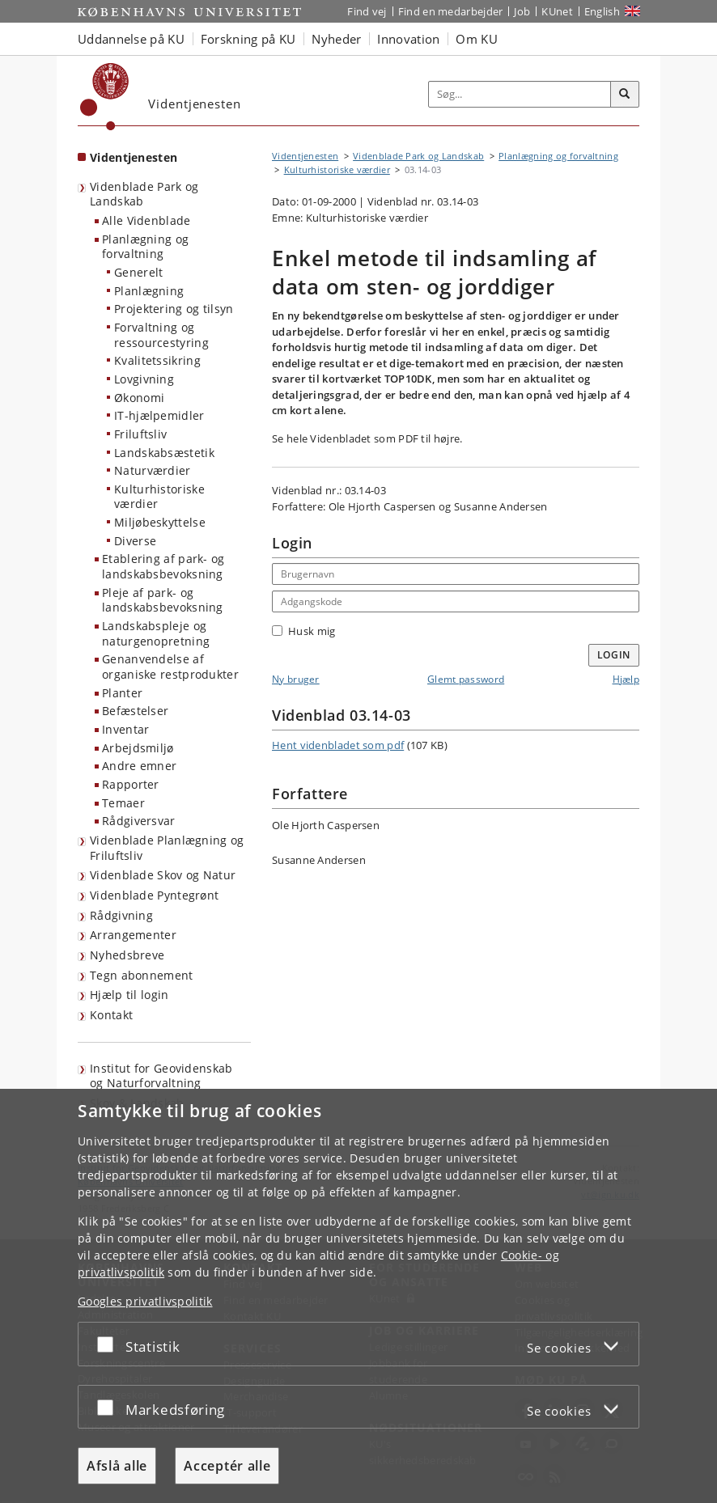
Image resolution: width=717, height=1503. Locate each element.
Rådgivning (121, 915)
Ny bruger (296, 679)
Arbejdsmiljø (138, 748)
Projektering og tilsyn (174, 308)
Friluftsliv (140, 434)
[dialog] (358, 1296)
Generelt (138, 272)
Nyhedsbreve (127, 955)
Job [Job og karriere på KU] (522, 11)
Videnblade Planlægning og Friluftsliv (167, 847)
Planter (122, 693)
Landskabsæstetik (164, 452)
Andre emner (139, 765)
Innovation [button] (408, 39)
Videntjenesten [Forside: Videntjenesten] (133, 157)
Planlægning (149, 290)
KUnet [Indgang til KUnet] (557, 11)
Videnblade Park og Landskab (144, 194)
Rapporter (130, 784)
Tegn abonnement (141, 975)
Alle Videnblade (146, 220)
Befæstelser (135, 710)
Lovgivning (144, 379)
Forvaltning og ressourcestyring (161, 335)
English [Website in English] (602, 11)
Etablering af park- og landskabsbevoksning (163, 566)
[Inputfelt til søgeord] (520, 94)
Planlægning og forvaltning (145, 246)
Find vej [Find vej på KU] (366, 11)
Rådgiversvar (139, 820)
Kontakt (111, 1014)
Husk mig (303, 631)
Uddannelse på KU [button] (131, 39)
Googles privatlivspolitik (145, 1301)
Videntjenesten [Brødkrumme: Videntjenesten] (305, 156)
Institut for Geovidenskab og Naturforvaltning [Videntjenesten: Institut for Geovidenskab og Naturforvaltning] (161, 1076)
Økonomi (139, 397)
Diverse (135, 540)
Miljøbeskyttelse (160, 522)
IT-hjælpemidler (159, 415)
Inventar (125, 729)
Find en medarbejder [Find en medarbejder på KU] (450, 11)
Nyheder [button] (336, 39)
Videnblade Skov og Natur (162, 875)
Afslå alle (117, 1466)
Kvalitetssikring (157, 360)
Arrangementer (133, 934)
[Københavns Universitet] (104, 96)
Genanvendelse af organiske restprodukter (170, 666)
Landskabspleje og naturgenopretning (156, 633)
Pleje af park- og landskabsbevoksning (162, 600)
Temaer (123, 803)
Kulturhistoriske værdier (159, 496)
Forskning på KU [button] (248, 39)
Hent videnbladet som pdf (338, 745)
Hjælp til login (129, 994)
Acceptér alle (227, 1466)
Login (614, 655)
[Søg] (624, 94)
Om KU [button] (477, 39)
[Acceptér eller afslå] (109, 1344)
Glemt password (465, 679)
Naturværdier (152, 470)
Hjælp (626, 679)
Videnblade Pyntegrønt (154, 895)
